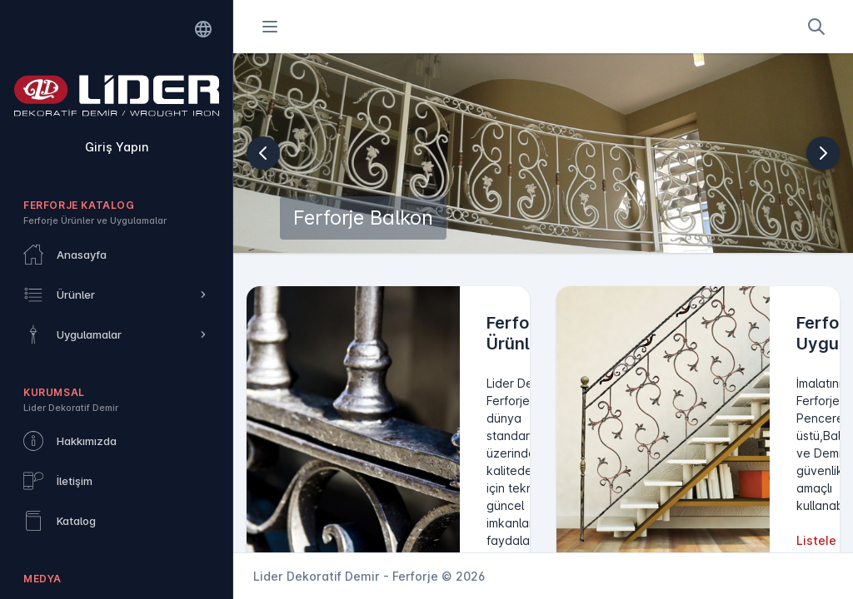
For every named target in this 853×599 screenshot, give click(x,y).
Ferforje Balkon (363, 217)
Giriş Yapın (116, 147)
